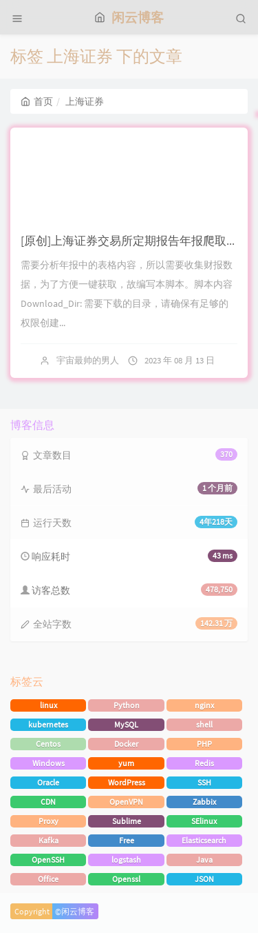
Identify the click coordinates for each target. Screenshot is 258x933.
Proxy (48, 821)
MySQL (126, 724)
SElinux (204, 821)
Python (127, 705)
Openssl (126, 879)
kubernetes (48, 724)
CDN (48, 801)
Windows (48, 763)
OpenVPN (126, 801)
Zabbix (204, 801)
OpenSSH (48, 859)
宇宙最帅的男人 (87, 360)
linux (48, 705)
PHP (204, 744)
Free (126, 840)
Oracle (48, 782)
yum (126, 763)
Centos (48, 744)
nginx (204, 705)
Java (204, 859)
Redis (204, 763)
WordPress (126, 782)
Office (48, 879)
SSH (204, 782)
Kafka (48, 840)
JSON (204, 879)
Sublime (126, 821)
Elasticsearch (204, 840)
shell (204, 724)
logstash (126, 859)
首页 (37, 101)
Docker (126, 744)
